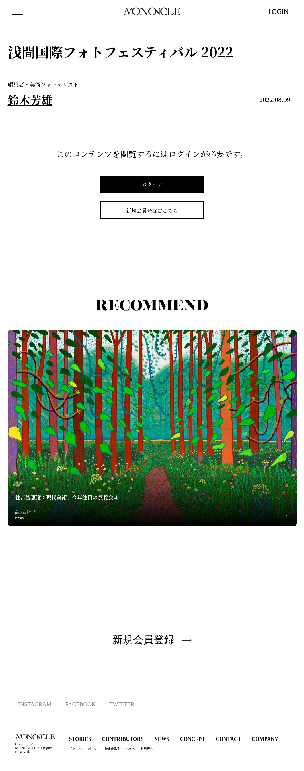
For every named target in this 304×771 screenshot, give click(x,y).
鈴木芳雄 (30, 100)
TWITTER (122, 704)
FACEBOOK (80, 704)
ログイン (152, 184)
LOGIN (279, 11)
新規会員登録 (152, 639)
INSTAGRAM (35, 704)
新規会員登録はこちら (152, 210)
